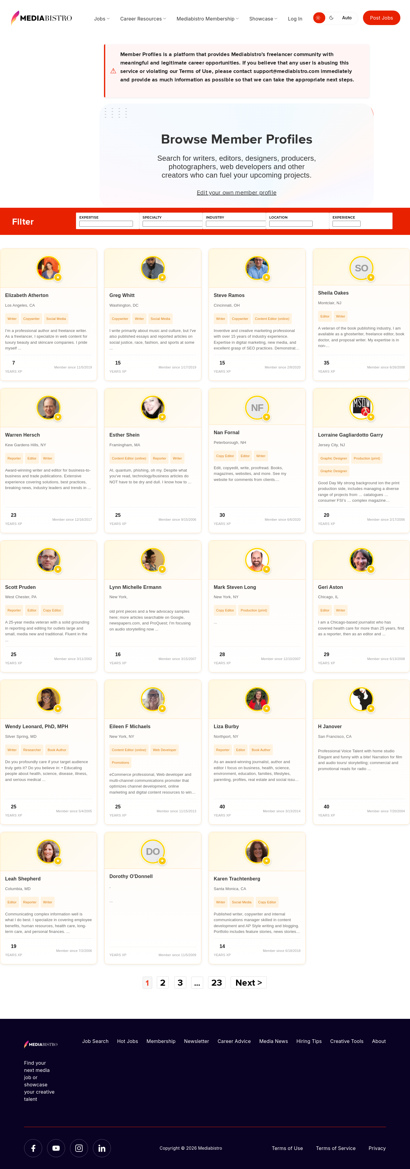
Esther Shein (124, 435)
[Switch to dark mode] (332, 17)
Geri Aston (330, 587)
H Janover (330, 726)
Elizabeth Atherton (27, 295)
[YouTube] (56, 1148)
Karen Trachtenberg (237, 878)
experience (344, 217)
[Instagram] (79, 1148)
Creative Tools (347, 1041)
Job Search (95, 1041)
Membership (161, 1041)
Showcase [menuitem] (261, 19)
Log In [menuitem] (295, 19)
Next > (251, 982)
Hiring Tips (309, 1041)
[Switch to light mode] (319, 17)
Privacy (377, 1148)
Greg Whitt (122, 295)
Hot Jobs (127, 1041)
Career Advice (234, 1041)
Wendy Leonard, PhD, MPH (36, 726)
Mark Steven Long (235, 587)
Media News (273, 1041)
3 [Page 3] (180, 982)
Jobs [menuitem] (100, 19)
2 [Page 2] (162, 982)
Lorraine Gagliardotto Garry (350, 435)
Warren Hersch (22, 435)
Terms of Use (287, 1148)
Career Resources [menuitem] (141, 19)
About (379, 1041)
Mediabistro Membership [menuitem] (206, 19)
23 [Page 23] (218, 982)
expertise (89, 217)
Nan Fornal (226, 432)
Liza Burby (226, 726)
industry (215, 217)
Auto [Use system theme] (347, 17)
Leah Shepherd (23, 878)
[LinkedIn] (102, 1148)
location (278, 217)
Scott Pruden (20, 587)
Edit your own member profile (236, 192)
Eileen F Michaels (129, 726)
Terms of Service (336, 1148)
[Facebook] (33, 1148)
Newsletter (196, 1041)
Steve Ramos (229, 295)
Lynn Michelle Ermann (135, 587)
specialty (152, 217)
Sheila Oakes (333, 292)
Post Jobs (381, 18)
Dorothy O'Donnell (131, 876)
